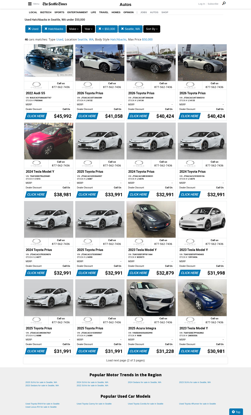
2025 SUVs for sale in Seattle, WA (41, 382)
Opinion (128, 12)
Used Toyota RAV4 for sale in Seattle (42, 404)
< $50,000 (106, 29)
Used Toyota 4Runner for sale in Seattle (197, 404)
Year (88, 29)
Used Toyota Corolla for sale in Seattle (145, 404)
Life (93, 12)
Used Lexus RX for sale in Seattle (41, 407)
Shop (164, 12)
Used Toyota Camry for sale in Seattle (94, 404)
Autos (125, 4)
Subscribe (213, 3)
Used (33, 29)
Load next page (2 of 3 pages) (125, 360)
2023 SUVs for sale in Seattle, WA (195, 382)
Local (33, 12)
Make (73, 29)
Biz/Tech (45, 12)
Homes (116, 12)
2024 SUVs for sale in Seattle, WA (92, 382)
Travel (104, 12)
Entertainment (77, 12)
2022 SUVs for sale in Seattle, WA (92, 385)
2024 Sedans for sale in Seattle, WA (144, 382)
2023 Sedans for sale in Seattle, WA (42, 385)
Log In (201, 3)
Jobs (143, 12)
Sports (59, 12)
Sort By (152, 29)
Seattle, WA (130, 29)
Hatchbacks (54, 29)
